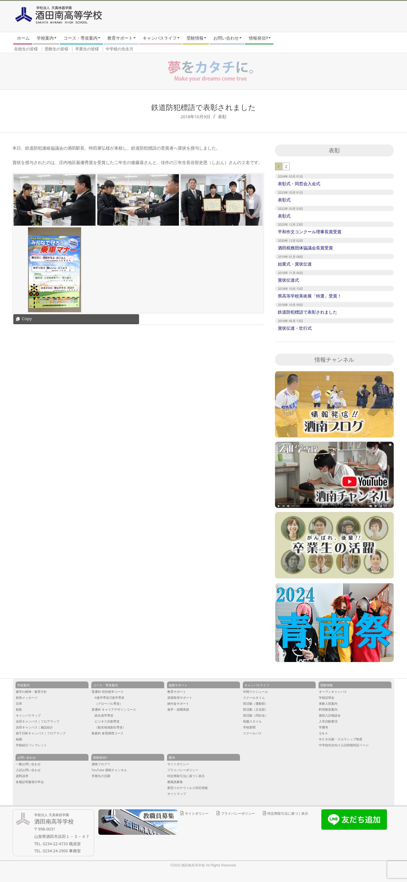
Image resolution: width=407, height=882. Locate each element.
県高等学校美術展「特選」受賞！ (309, 296)
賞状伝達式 (288, 280)
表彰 (222, 116)
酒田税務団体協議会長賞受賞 (305, 248)
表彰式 (284, 199)
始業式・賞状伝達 (295, 264)
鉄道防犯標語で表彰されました (307, 312)
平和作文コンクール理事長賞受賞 (309, 231)
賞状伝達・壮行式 (295, 328)
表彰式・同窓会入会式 (299, 183)
